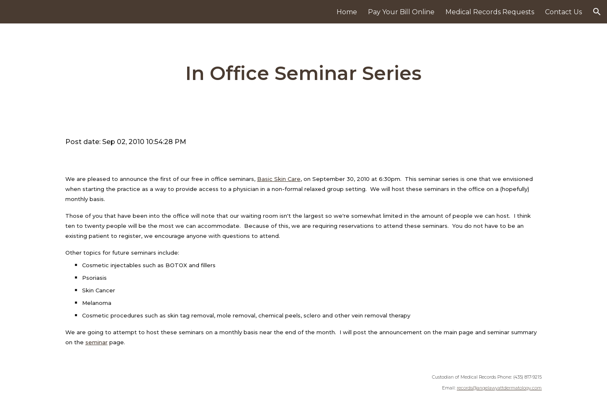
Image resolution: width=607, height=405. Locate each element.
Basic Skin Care (279, 178)
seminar (96, 342)
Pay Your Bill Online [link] (401, 12)
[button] (597, 12)
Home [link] (347, 12)
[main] (303, 73)
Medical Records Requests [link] (489, 12)
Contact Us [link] (563, 12)
